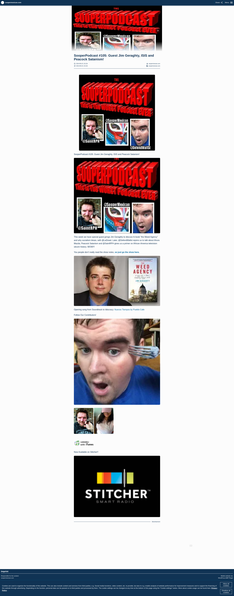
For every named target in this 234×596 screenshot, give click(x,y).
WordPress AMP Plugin (225, 578)
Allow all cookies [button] (226, 585)
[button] (158, 30)
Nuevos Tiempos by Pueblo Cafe (129, 310)
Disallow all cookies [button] (226, 591)
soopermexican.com (13, 2)
